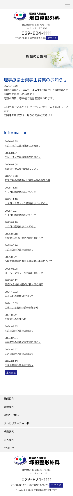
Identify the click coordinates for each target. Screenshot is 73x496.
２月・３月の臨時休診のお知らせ (23, 157)
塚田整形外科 (36, 13)
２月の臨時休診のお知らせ (19, 365)
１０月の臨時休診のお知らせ (20, 226)
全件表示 (11, 372)
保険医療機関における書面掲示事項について (29, 261)
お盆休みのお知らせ (15, 319)
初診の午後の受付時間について (21, 168)
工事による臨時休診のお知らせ (21, 307)
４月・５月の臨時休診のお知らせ (23, 145)
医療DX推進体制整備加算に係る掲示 (24, 284)
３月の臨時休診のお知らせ (19, 353)
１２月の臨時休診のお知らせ (20, 191)
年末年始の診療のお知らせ (19, 296)
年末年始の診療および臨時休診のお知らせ (27, 180)
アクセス (52, 38)
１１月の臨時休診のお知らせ (20, 215)
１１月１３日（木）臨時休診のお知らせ (26, 203)
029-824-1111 (36, 33)
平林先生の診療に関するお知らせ (23, 342)
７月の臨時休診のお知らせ (19, 249)
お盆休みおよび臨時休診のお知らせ (24, 238)
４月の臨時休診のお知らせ (19, 330)
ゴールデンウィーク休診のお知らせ (24, 272)
